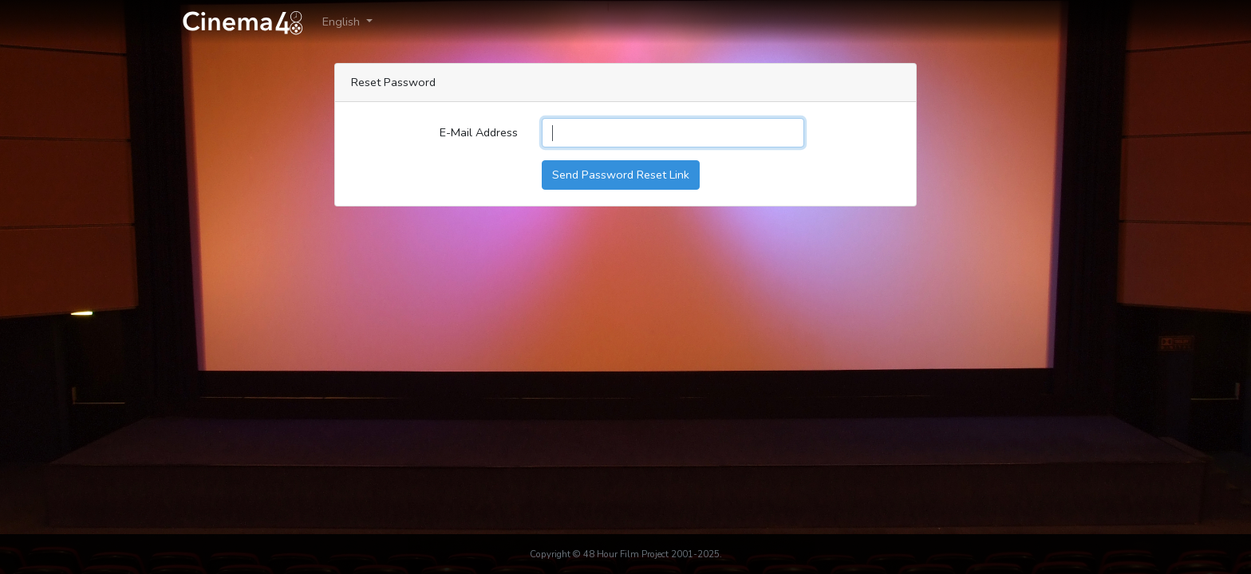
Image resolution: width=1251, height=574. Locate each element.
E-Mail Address (479, 132)
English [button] (342, 21)
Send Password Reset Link (620, 175)
